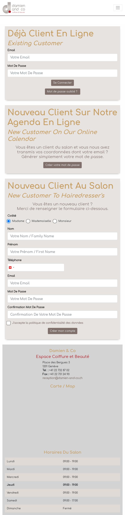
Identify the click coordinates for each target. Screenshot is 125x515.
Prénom (12, 244)
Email (11, 50)
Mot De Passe (16, 65)
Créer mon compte (62, 331)
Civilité (11, 215)
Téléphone (14, 260)
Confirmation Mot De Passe (25, 307)
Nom (10, 228)
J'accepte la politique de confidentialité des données (47, 323)
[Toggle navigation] (117, 7)
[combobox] (11, 267)
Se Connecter (62, 82)
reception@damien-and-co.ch (62, 378)
